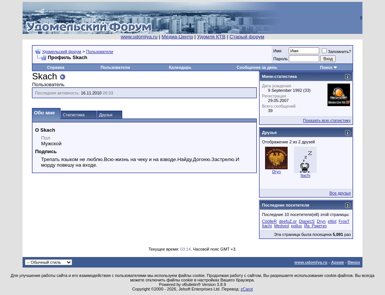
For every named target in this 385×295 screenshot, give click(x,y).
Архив (337, 262)
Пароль (280, 58)
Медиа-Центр (177, 37)
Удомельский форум (61, 51)
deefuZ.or (288, 221)
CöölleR (269, 221)
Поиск (326, 67)
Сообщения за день (257, 67)
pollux (296, 226)
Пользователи (99, 51)
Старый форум (246, 37)
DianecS (307, 221)
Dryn (276, 171)
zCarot (247, 289)
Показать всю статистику (327, 120)
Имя (277, 51)
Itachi (305, 175)
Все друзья (340, 193)
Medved (281, 226)
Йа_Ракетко (315, 226)
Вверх (353, 262)
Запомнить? (336, 51)
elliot (332, 221)
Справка (55, 67)
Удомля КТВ (211, 37)
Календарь (180, 67)
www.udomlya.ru (139, 37)
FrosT (344, 221)
